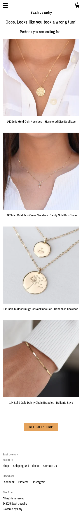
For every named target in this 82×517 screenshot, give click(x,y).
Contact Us (50, 466)
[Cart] (77, 6)
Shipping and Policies (26, 466)
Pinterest (24, 482)
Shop (6, 466)
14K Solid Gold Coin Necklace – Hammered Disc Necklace (41, 119)
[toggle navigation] (5, 5)
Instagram (39, 482)
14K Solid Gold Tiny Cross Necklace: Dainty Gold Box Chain (41, 213)
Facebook (9, 482)
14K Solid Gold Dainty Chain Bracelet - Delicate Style (41, 400)
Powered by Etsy (12, 509)
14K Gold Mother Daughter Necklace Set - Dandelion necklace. (41, 307)
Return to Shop (41, 427)
